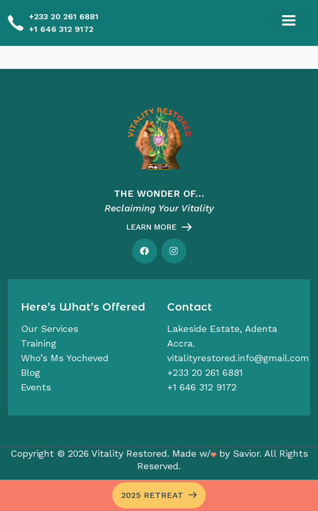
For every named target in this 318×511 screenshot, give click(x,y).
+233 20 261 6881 (64, 16)
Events (36, 387)
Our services (49, 328)
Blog (30, 372)
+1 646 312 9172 (61, 29)
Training (38, 343)
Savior (246, 453)
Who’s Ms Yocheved (65, 357)
